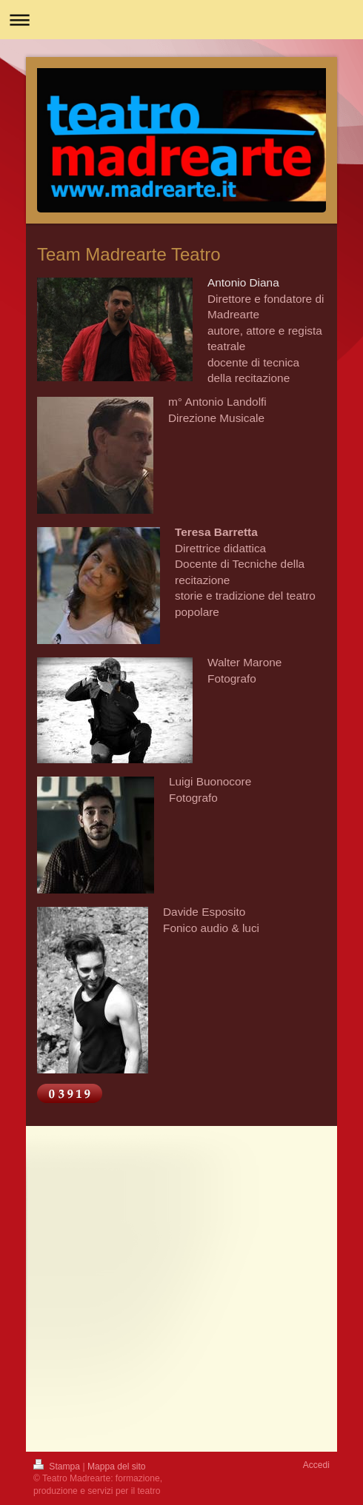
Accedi (316, 1465)
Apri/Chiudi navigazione (181, 20)
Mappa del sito (116, 1466)
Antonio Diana (243, 282)
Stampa (57, 1466)
